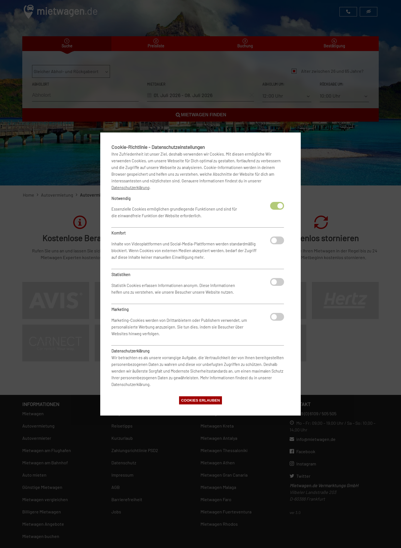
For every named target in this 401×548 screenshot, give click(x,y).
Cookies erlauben (200, 400)
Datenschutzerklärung (130, 187)
